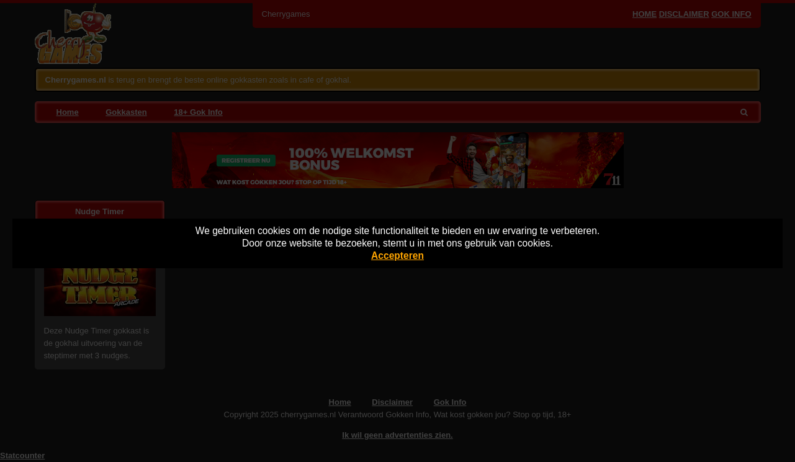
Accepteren (397, 255)
